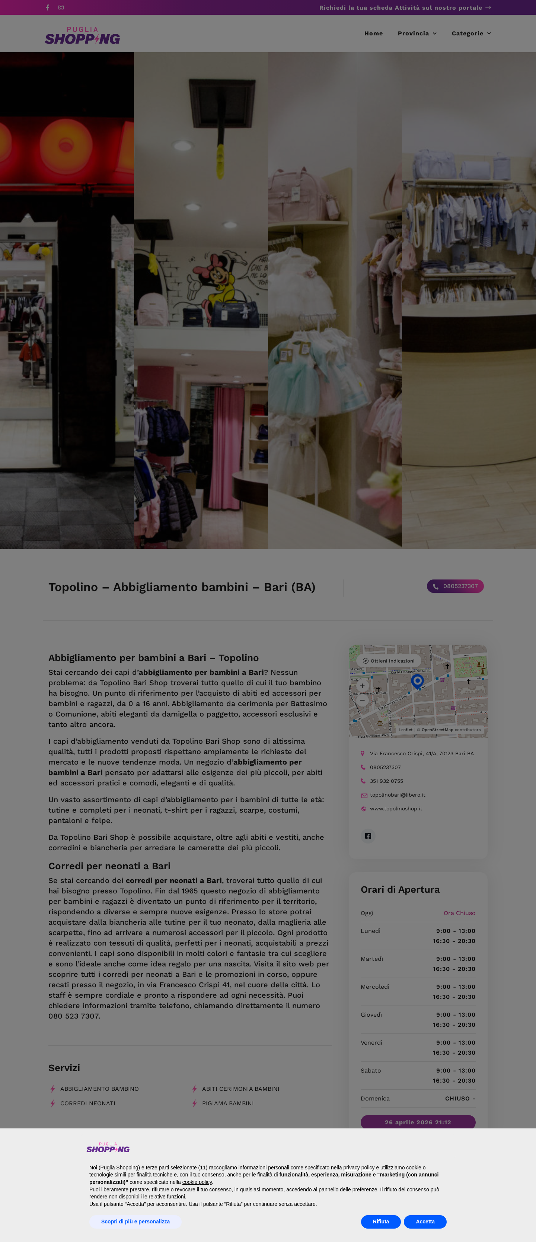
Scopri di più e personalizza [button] (135, 1221)
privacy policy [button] (358, 1167)
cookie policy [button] (197, 1182)
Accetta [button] (425, 1221)
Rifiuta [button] (381, 1221)
